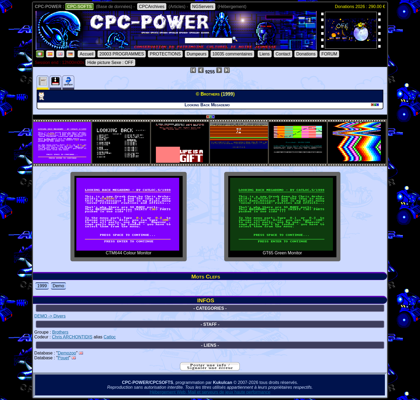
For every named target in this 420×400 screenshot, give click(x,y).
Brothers (60, 332)
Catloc (110, 337)
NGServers (202, 6)
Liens (265, 54)
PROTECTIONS (165, 54)
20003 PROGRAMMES (121, 54)
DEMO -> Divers (50, 316)
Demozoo (67, 353)
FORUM (329, 54)
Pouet (63, 358)
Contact (283, 54)
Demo (58, 286)
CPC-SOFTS (79, 6)
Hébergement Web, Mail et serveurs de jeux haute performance (210, 392)
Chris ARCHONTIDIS (72, 337)
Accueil (86, 54)
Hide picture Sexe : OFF (110, 62)
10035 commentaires (232, 54)
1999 (42, 286)
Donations (306, 54)
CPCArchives (151, 6)
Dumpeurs (197, 54)
